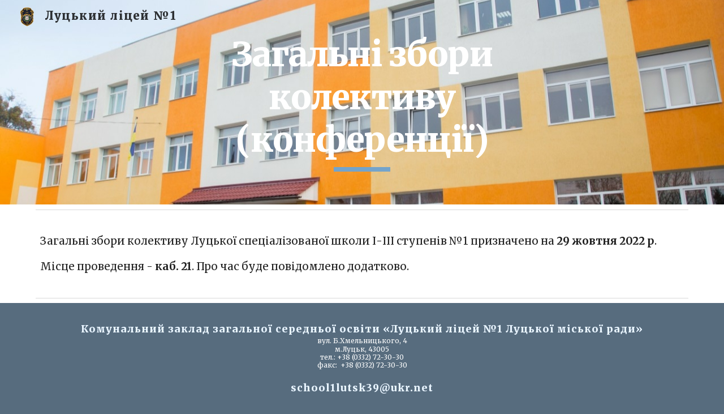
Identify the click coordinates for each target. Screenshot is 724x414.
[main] (362, 102)
